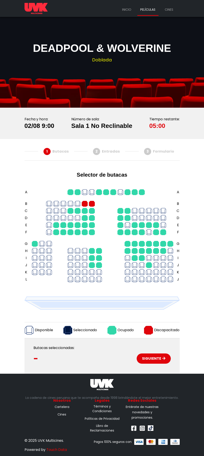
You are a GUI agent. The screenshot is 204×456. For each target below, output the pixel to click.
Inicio (126, 9)
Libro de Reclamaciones (102, 428)
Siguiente (153, 358)
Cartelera (62, 407)
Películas (147, 9)
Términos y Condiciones (102, 408)
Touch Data (56, 449)
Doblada (102, 60)
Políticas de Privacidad (102, 418)
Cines (169, 9)
